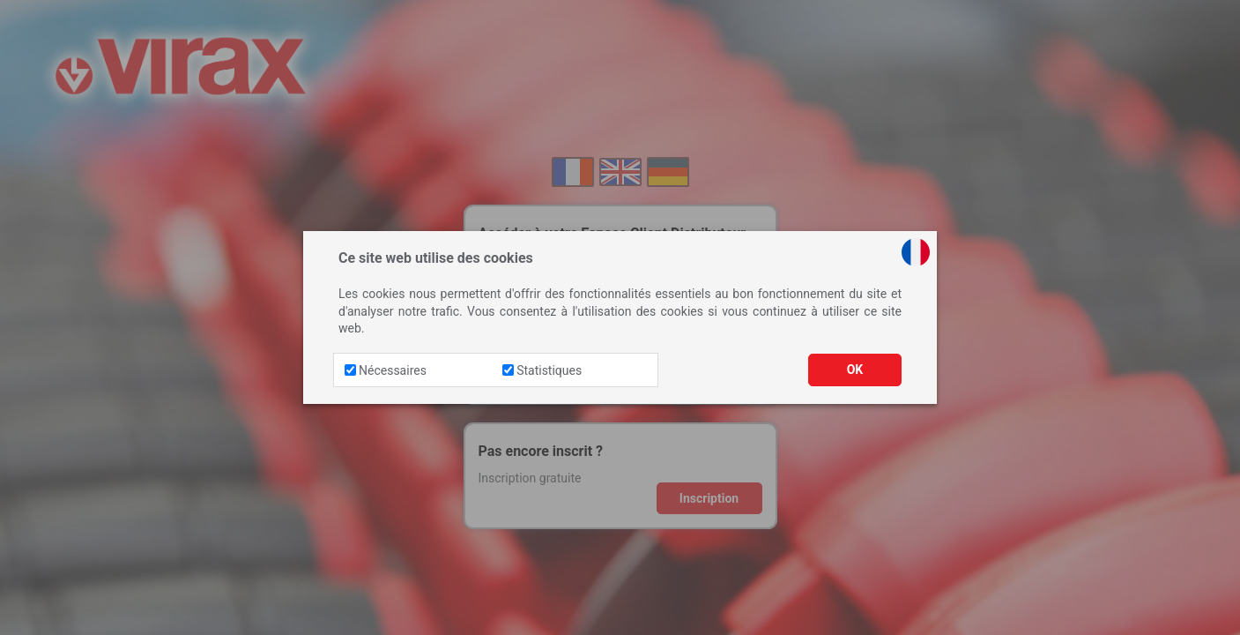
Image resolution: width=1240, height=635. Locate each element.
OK (855, 369)
